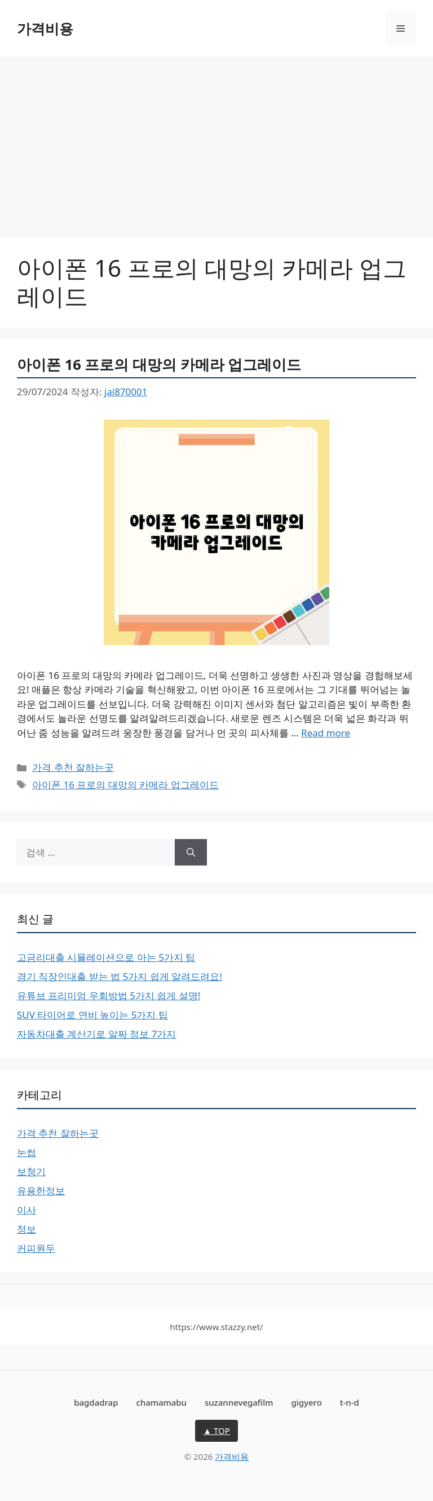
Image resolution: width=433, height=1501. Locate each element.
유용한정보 (41, 1190)
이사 (26, 1209)
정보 (26, 1228)
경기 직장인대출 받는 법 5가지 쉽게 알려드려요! (119, 976)
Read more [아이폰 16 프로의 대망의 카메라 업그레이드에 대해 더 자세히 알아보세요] (325, 732)
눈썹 (26, 1152)
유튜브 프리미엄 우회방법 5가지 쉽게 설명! (108, 995)
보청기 (31, 1171)
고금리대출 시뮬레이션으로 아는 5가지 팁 (106, 957)
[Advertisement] (216, 141)
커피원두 (36, 1248)
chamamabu (161, 1402)
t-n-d (349, 1402)
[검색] (191, 852)
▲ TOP (216, 1430)
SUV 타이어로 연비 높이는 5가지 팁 (92, 1014)
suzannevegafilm (239, 1402)
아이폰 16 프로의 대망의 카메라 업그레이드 (159, 364)
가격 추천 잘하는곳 (73, 767)
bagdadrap (96, 1402)
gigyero (306, 1402)
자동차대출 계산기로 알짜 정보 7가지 (96, 1033)
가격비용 (45, 28)
